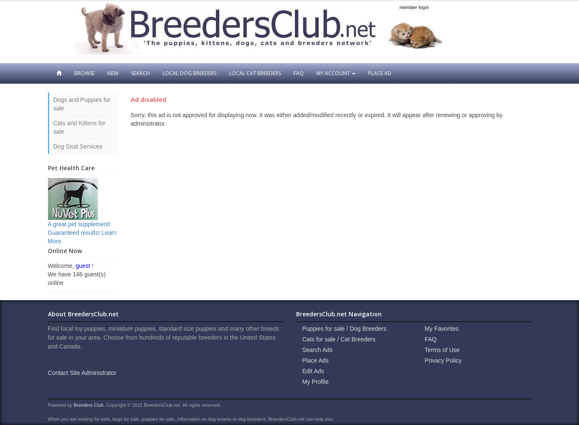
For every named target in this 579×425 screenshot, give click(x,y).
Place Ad (380, 73)
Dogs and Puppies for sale (82, 104)
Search (140, 73)
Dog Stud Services (78, 146)
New (112, 73)
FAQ (299, 73)
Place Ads (315, 360)
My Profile (315, 381)
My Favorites (442, 328)
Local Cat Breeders (255, 73)
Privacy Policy (443, 360)
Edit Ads (313, 371)
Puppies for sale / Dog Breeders (344, 328)
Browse (84, 73)
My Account (335, 73)
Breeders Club (88, 405)
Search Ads (317, 349)
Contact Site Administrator (82, 372)
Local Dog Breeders (189, 73)
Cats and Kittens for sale (79, 127)
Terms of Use (442, 349)
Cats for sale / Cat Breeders (339, 339)
